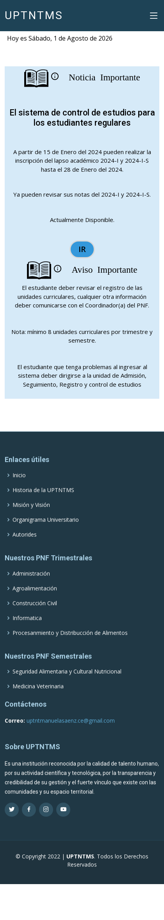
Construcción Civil (34, 615)
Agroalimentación (34, 600)
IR (82, 249)
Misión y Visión (31, 517)
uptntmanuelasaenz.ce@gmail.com (70, 732)
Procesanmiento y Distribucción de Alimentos (70, 644)
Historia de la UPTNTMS (43, 502)
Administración (31, 585)
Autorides (24, 546)
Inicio (19, 487)
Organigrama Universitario (45, 532)
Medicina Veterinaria (38, 698)
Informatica (27, 629)
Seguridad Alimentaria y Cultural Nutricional (66, 683)
